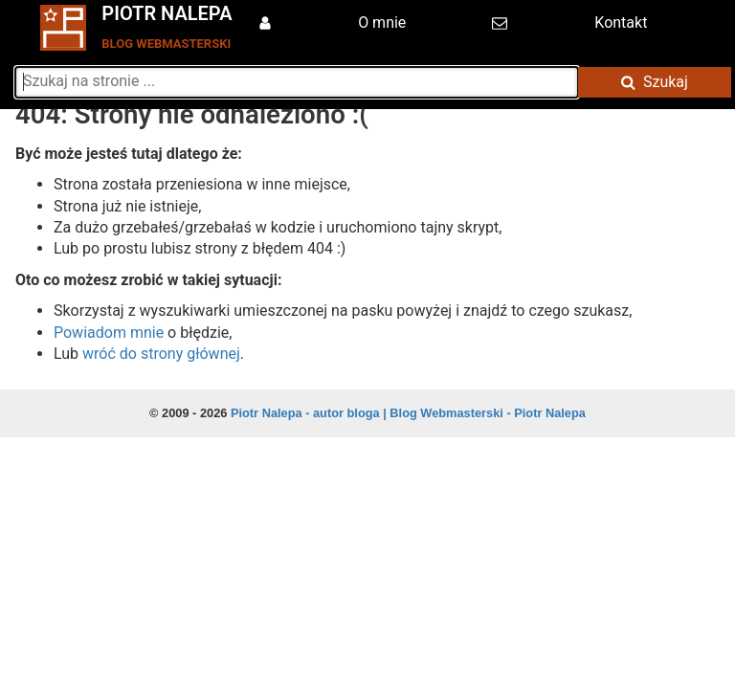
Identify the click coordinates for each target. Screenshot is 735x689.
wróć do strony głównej (161, 353)
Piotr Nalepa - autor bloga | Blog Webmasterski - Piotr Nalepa (408, 413)
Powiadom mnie (109, 332)
